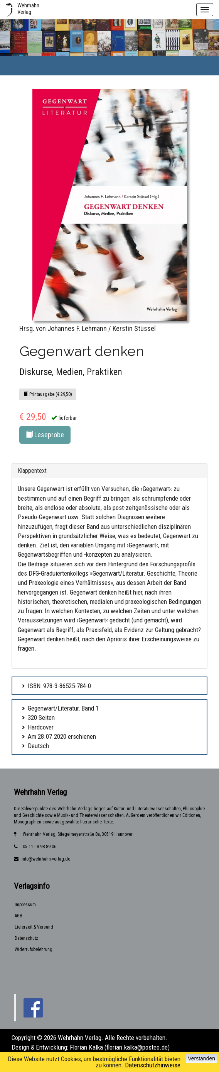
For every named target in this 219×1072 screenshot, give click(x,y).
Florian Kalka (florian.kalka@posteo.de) (120, 1047)
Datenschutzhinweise (152, 1065)
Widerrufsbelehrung (33, 949)
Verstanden (201, 1058)
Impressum (25, 904)
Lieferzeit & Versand (34, 927)
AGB (18, 916)
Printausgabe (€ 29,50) (48, 394)
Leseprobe (45, 435)
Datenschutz (26, 938)
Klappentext (32, 470)
